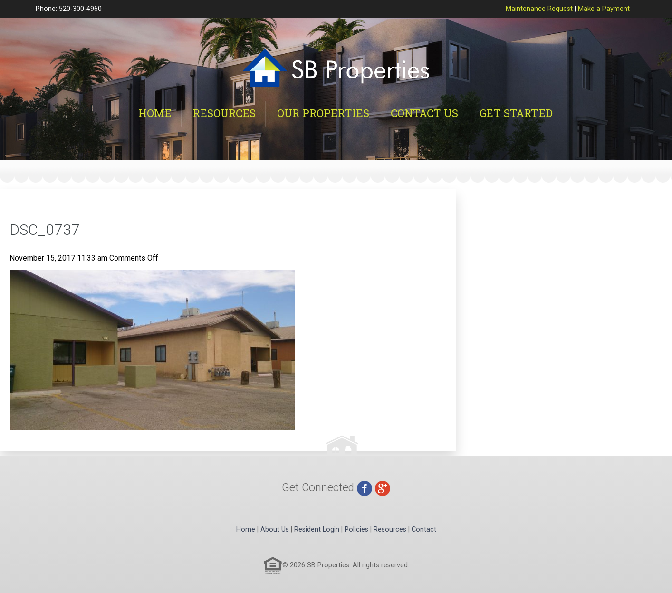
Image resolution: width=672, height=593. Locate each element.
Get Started (516, 113)
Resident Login (316, 529)
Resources (224, 113)
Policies (356, 529)
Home (155, 113)
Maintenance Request (539, 9)
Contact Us (424, 113)
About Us (274, 529)
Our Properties (323, 113)
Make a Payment (604, 9)
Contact (424, 529)
